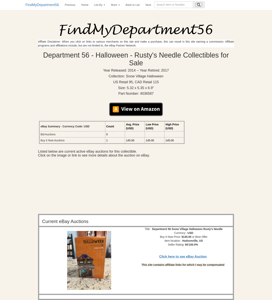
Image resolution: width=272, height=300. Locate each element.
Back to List (133, 4)
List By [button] (99, 4)
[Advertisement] (136, 186)
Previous (70, 4)
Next (148, 4)
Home (84, 4)
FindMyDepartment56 (42, 5)
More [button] (115, 4)
